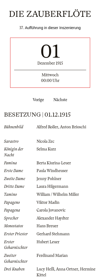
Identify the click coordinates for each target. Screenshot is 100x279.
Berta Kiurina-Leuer (54, 163)
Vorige (37, 100)
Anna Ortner (67, 269)
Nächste (61, 100)
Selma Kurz (46, 149)
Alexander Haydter (53, 218)
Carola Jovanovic (51, 210)
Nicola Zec (45, 141)
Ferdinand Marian (52, 255)
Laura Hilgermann (52, 186)
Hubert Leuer (48, 242)
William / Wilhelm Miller (58, 194)
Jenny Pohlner (49, 179)
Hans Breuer (47, 226)
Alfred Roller (47, 127)
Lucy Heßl (45, 269)
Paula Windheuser (52, 171)
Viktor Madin (48, 202)
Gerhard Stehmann (53, 234)
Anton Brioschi (73, 127)
